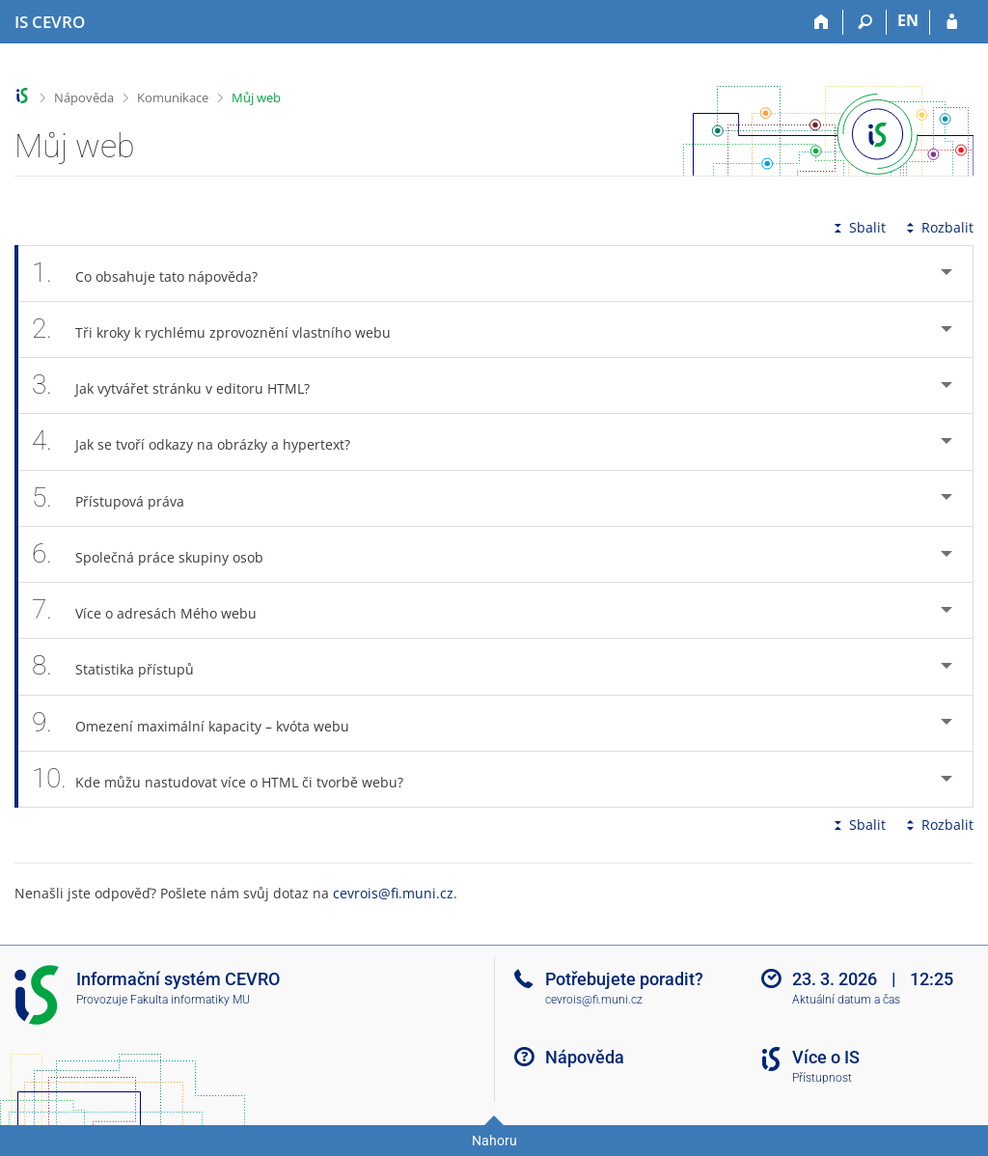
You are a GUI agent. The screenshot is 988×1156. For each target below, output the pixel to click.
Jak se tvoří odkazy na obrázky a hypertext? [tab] (201, 441)
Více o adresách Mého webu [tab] (155, 610)
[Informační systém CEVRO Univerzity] (49, 22)
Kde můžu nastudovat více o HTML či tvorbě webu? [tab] (228, 779)
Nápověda (84, 97)
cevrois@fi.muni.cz (393, 893)
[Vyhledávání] (865, 22)
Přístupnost (822, 1078)
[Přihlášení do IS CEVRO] (952, 22)
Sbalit (858, 227)
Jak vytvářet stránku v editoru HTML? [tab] (181, 385)
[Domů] (821, 22)
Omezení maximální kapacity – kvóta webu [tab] (201, 723)
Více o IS (826, 1057)
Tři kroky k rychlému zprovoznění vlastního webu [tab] (222, 329)
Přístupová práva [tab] (119, 498)
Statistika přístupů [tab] (123, 666)
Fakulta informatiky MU (190, 999)
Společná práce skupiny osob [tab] (158, 554)
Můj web (256, 97)
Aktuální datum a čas (846, 999)
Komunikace (172, 97)
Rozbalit (938, 227)
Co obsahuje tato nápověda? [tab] (155, 273)
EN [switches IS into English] (908, 20)
